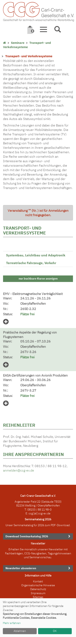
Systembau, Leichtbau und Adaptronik (35, 255)
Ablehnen (20, 631)
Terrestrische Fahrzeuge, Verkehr (31, 263)
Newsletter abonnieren (20, 568)
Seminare (17, 43)
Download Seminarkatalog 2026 (26, 536)
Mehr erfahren (12, 623)
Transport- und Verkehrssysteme (27, 45)
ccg (31, 513)
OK (55, 631)
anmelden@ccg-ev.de (18, 470)
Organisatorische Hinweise (38, 585)
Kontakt (38, 581)
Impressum (38, 593)
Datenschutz (38, 589)
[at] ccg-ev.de (41, 513)
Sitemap (38, 597)
